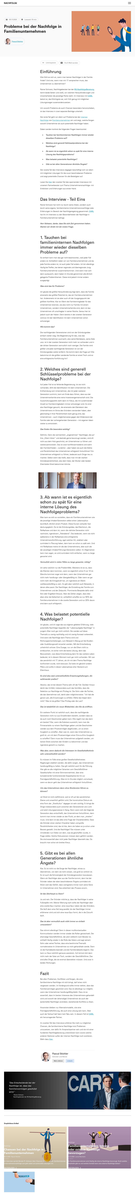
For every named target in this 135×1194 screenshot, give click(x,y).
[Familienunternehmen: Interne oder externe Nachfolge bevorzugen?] (99, 1147)
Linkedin (70, 1060)
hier (50, 182)
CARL (90, 96)
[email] (69, 63)
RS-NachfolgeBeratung (84, 89)
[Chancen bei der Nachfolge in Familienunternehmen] (35, 1147)
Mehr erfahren (58, 1060)
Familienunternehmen (61, 120)
